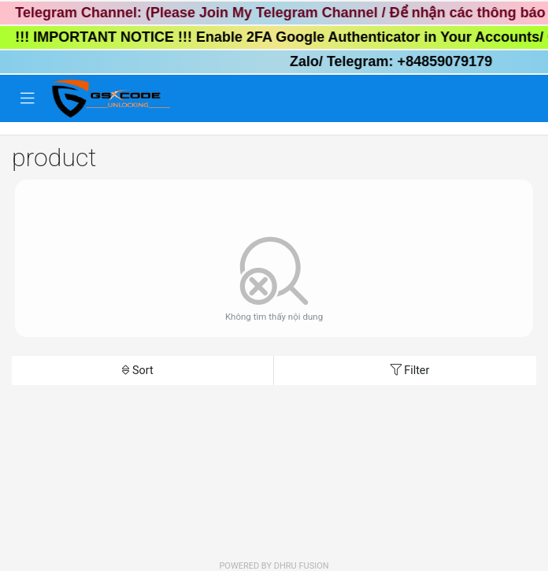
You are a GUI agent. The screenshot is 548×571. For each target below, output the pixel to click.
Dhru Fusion (301, 566)
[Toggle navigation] (27, 98)
